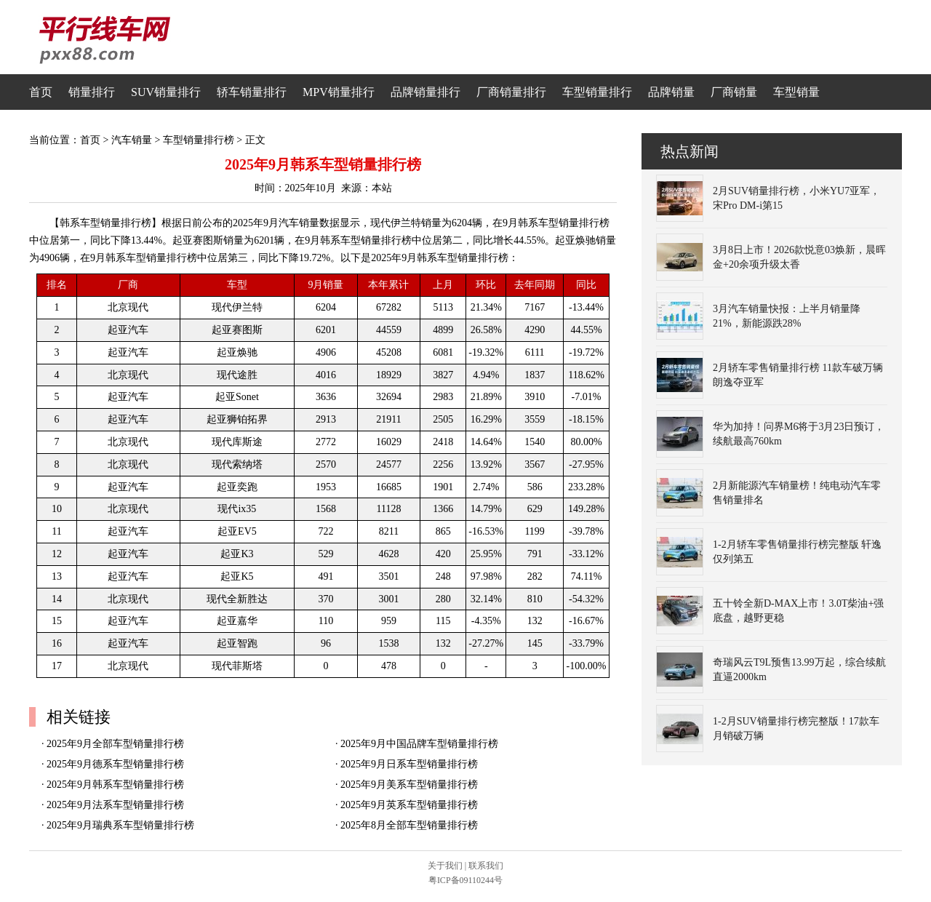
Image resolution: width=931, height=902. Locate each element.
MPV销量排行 (339, 92)
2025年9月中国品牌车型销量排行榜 (419, 743)
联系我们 (485, 866)
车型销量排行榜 (198, 140)
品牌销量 (671, 92)
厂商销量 (734, 92)
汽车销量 (131, 140)
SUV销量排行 (166, 92)
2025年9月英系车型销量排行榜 (409, 804)
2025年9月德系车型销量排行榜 (115, 764)
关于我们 (445, 866)
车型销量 (796, 92)
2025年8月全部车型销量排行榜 (409, 825)
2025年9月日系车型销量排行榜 (409, 764)
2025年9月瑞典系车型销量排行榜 (120, 825)
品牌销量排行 (425, 92)
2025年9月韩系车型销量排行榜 (115, 784)
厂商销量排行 (511, 92)
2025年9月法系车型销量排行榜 (115, 804)
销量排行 (91, 92)
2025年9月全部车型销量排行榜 (115, 743)
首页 (40, 92)
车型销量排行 (597, 92)
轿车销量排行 (252, 92)
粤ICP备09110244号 (465, 880)
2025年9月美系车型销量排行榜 (409, 784)
